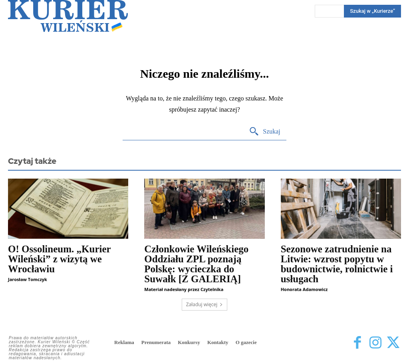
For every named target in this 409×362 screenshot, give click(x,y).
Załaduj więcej (204, 304)
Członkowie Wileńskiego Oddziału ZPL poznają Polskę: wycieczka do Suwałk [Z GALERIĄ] (196, 264)
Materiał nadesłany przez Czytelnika (183, 289)
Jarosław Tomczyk (27, 279)
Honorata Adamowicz (304, 289)
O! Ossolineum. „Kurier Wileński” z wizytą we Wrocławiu (59, 259)
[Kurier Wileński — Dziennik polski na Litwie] (68, 16)
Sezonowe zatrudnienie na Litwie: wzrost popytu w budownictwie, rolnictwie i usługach (337, 264)
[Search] (264, 131)
